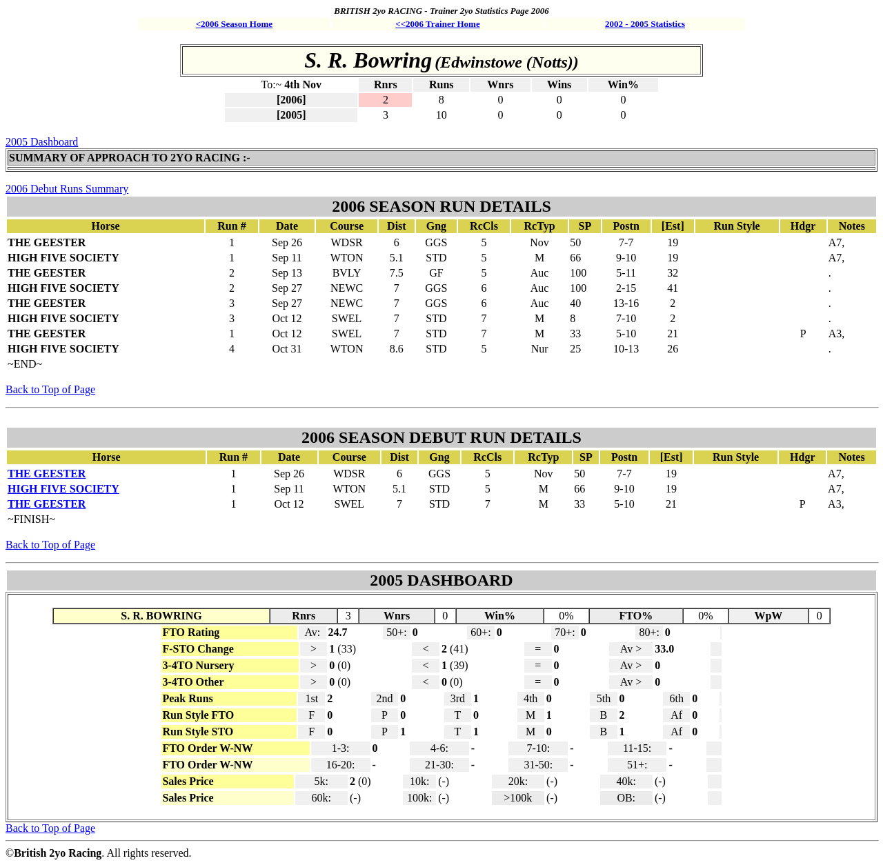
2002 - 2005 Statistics (645, 24)
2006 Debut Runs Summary (67, 189)
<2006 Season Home (234, 24)
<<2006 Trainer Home (437, 24)
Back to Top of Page (50, 389)
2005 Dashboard (42, 142)
